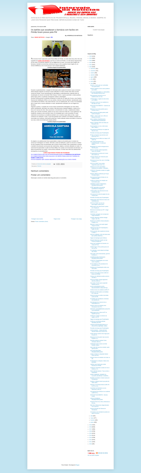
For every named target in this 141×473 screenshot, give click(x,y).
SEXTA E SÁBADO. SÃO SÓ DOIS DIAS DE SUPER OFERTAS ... (100, 235)
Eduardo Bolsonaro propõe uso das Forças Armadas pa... (98, 240)
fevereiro (93, 420)
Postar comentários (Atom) (41, 221)
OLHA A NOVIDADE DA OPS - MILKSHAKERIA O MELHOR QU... (99, 287)
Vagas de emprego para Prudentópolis (99, 319)
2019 (90, 425)
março (92, 418)
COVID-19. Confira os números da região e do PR (98, 316)
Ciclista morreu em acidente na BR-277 (99, 289)
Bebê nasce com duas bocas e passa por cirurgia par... (99, 207)
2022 (90, 62)
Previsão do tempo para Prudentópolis (99, 132)
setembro (93, 75)
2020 (90, 66)
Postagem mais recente (37, 219)
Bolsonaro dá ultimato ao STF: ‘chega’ (99, 210)
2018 (90, 427)
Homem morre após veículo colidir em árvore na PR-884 (99, 273)
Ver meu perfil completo (93, 455)
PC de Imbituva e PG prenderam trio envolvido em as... (99, 264)
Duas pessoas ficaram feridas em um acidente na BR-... (99, 178)
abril (92, 415)
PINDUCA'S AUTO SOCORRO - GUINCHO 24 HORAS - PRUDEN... (99, 167)
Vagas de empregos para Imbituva (98, 238)
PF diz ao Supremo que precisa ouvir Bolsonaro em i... (99, 135)
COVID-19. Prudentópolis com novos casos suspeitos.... (99, 261)
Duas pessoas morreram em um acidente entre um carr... (98, 96)
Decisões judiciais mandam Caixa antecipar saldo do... (98, 341)
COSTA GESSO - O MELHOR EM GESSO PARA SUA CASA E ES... (99, 331)
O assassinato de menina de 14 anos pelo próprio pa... (99, 154)
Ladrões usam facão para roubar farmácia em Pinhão (98, 365)
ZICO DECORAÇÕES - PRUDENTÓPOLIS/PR (96, 351)
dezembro (93, 68)
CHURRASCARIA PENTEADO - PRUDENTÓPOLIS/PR (98, 258)
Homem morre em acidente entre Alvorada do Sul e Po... (98, 306)
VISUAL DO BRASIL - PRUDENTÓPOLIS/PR (96, 399)
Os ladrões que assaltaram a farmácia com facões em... (99, 299)
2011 (90, 441)
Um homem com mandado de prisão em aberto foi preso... (100, 412)
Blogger (77, 465)
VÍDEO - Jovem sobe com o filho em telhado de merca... (99, 116)
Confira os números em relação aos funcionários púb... (98, 181)
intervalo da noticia (41, 163)
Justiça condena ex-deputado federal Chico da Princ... (99, 354)
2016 (90, 431)
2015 (90, 433)
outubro (93, 72)
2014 (90, 435)
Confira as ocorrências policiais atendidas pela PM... (97, 322)
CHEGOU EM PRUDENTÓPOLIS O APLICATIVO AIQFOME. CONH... (99, 325)
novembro (93, 70)
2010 (90, 444)
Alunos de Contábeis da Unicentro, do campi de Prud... (99, 244)
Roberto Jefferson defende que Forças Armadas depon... (99, 174)
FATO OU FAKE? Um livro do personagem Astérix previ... (97, 203)
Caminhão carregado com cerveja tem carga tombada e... (99, 215)
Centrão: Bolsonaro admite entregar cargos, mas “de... (98, 218)
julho (92, 79)
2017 (90, 429)
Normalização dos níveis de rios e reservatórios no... (98, 303)
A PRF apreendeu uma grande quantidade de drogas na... (97, 188)
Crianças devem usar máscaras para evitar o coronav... (99, 157)
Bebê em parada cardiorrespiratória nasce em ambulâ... (98, 150)
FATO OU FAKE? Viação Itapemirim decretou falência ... (98, 280)
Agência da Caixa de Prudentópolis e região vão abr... (99, 228)
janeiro (92, 422)
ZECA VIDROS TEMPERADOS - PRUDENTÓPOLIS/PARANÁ (98, 120)
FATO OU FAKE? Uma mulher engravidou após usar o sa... (97, 164)
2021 (90, 64)
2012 (90, 439)
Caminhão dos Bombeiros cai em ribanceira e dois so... (98, 388)
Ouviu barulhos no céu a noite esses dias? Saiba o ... (99, 126)
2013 (90, 437)
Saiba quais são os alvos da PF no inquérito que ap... (98, 313)
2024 (90, 58)
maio (92, 83)
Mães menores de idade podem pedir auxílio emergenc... (99, 113)
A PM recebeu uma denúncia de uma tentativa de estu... (99, 191)
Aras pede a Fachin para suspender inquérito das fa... (98, 283)
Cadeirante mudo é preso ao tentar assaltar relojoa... (98, 344)
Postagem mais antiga (76, 219)
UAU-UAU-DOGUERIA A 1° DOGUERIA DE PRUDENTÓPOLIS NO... (100, 92)
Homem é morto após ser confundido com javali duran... (99, 86)
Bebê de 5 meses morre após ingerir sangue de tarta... (99, 225)
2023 (90, 60)
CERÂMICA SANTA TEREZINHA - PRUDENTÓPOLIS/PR (98, 184)
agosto (92, 77)
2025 (90, 56)
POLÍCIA (39, 166)
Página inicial (57, 219)
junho (92, 81)
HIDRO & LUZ (93, 212)
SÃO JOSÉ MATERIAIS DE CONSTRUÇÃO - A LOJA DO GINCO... (98, 143)
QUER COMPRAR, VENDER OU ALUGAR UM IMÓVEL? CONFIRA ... (99, 375)
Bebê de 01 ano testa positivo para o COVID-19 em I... (99, 109)
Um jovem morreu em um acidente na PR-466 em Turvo (99, 103)
